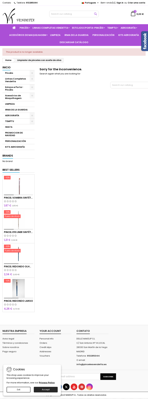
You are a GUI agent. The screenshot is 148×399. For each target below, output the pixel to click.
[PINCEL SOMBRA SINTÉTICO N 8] (18, 178)
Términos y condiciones (15, 343)
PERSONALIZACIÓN (103, 35)
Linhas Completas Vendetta (50, 27)
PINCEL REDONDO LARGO (18, 301)
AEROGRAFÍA (128, 27)
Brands (7, 156)
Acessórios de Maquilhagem (27, 35)
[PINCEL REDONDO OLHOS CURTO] (18, 249)
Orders (43, 343)
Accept (46, 389)
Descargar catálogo (74, 42)
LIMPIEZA (55, 35)
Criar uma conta (136, 2)
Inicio (6, 67)
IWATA (8, 127)
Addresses (45, 351)
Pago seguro (9, 351)
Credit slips (45, 347)
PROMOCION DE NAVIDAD (14, 134)
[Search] (74, 14)
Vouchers (45, 355)
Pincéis (24, 27)
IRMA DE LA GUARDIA (76, 35)
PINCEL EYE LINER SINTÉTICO (18, 232)
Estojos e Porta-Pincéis (87, 27)
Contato (6, 2)
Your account (50, 331)
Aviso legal (8, 338)
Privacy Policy (47, 382)
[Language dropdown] (90, 3)
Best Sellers (11, 170)
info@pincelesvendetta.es (91, 364)
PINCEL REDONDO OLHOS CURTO (18, 266)
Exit (18, 389)
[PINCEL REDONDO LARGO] (18, 281)
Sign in (120, 2)
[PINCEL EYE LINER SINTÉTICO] (18, 214)
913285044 (32, 2)
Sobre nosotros (10, 347)
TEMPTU (112, 27)
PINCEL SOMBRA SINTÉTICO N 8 (18, 197)
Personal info (47, 338)
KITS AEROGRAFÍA (128, 35)
